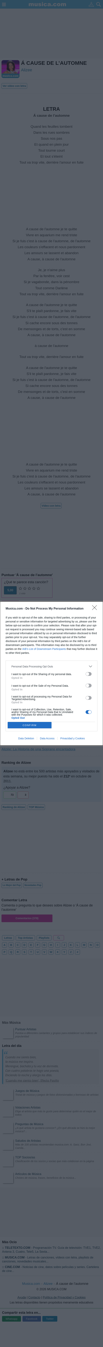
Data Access (47, 738)
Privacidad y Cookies (72, 738)
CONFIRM (30, 725)
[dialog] (51, 673)
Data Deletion (26, 738)
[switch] (89, 674)
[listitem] (51, 666)
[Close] (95, 608)
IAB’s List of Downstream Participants (44, 648)
